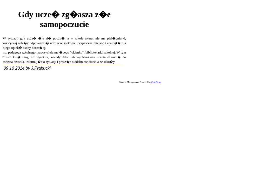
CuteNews (156, 82)
